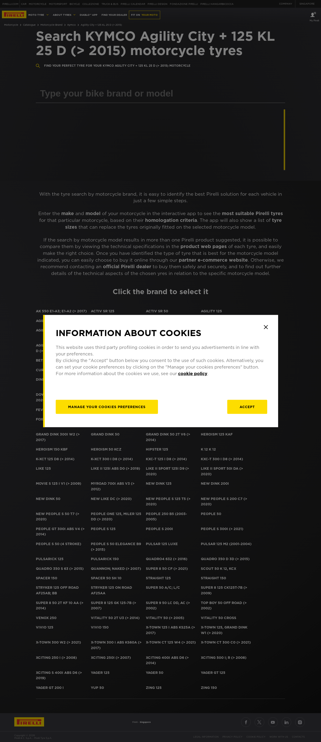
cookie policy (192, 373)
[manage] (107, 407)
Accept (247, 407)
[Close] (266, 327)
